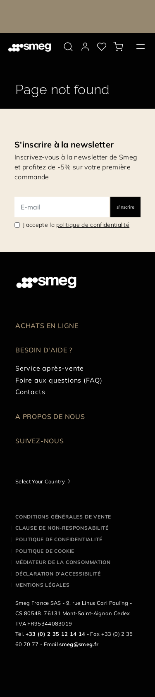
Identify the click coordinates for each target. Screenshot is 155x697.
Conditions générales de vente (63, 517)
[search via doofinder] (68, 46)
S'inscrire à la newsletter (64, 144)
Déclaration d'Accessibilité (58, 574)
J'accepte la (76, 224)
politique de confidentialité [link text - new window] (92, 224)
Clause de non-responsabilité (61, 528)
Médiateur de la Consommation (62, 562)
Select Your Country (40, 481)
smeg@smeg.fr (78, 644)
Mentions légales (42, 585)
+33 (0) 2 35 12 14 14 (56, 633)
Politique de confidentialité (58, 539)
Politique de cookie (44, 551)
